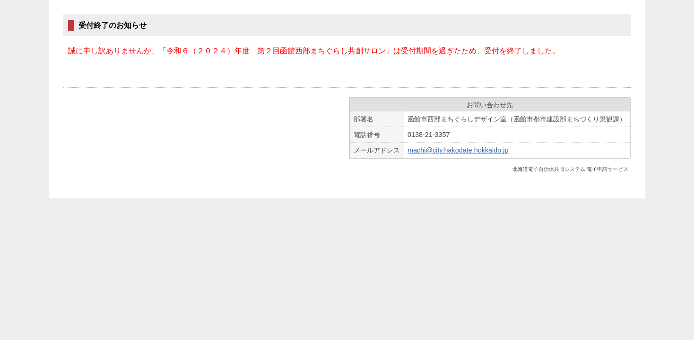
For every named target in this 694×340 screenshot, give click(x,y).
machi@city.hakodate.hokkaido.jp (458, 150)
